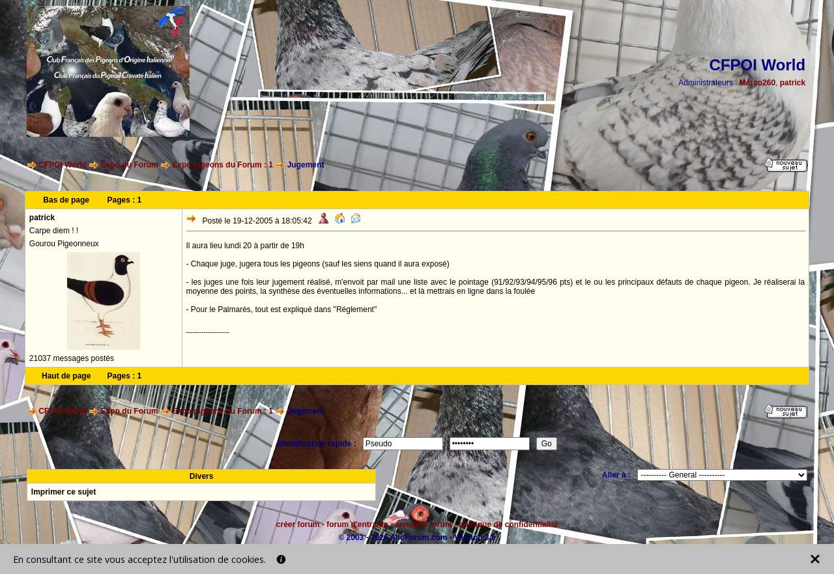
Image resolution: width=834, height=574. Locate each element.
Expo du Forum (129, 164)
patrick (792, 82)
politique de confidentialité (508, 524)
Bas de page (66, 200)
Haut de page (66, 375)
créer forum (298, 524)
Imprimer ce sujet (63, 491)
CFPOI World (62, 164)
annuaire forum (423, 524)
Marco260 (757, 82)
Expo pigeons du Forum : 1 (222, 164)
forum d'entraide (357, 524)
